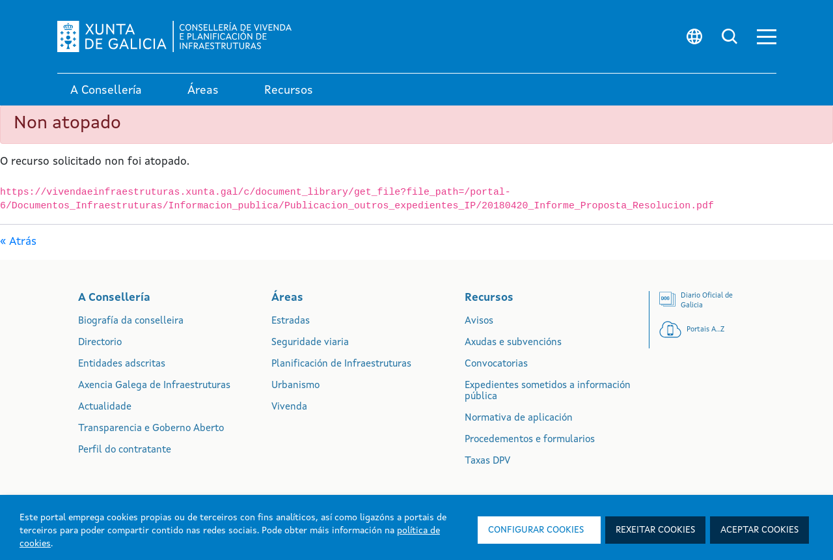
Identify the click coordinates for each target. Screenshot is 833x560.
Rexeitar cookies (655, 530)
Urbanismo (295, 386)
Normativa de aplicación (519, 418)
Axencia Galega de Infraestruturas (154, 386)
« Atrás (18, 241)
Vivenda (289, 407)
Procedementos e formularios (530, 440)
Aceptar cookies (759, 530)
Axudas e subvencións (513, 343)
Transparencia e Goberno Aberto (151, 429)
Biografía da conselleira (131, 321)
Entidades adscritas (121, 364)
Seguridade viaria (310, 343)
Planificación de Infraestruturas (341, 364)
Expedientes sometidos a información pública (548, 391)
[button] (766, 37)
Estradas (290, 321)
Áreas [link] (203, 90)
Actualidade (104, 407)
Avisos (479, 321)
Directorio (100, 343)
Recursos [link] (288, 90)
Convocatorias (496, 364)
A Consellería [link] (106, 90)
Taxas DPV (487, 461)
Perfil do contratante (124, 450)
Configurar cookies (536, 530)
